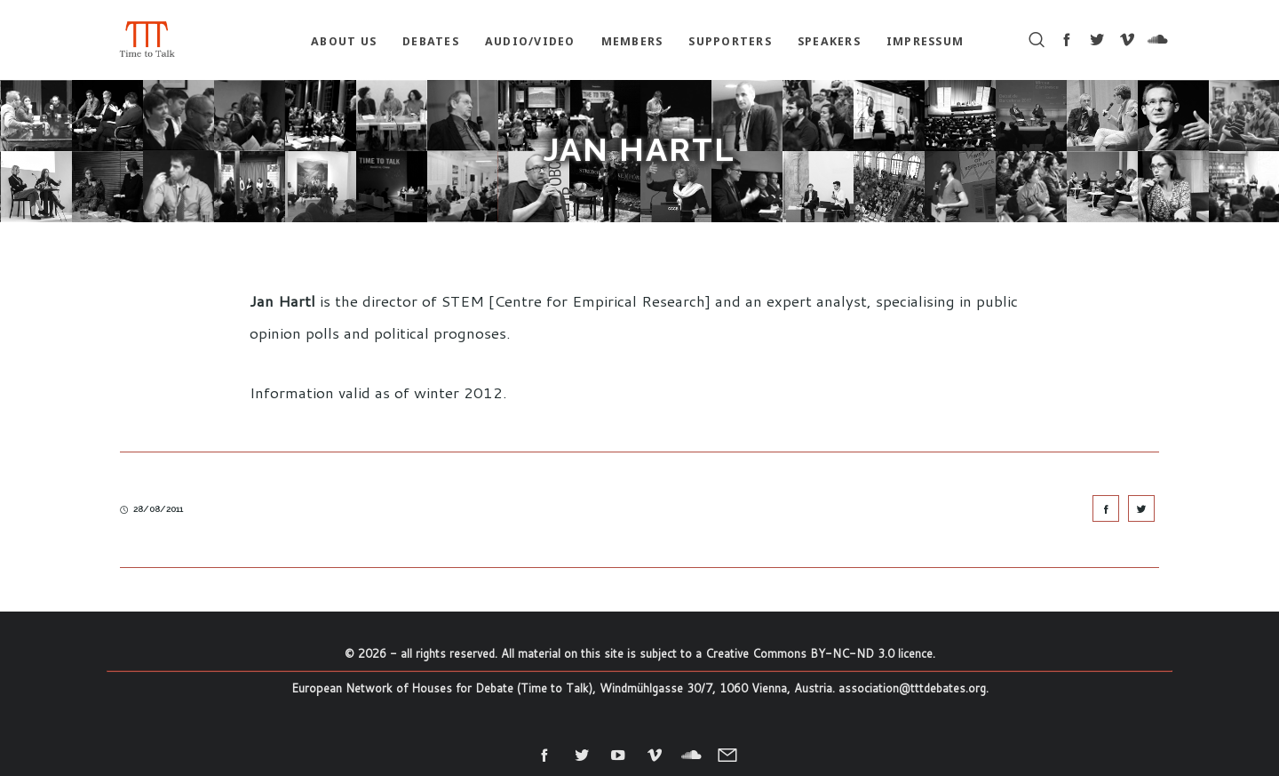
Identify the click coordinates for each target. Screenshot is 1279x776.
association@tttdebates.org (912, 688)
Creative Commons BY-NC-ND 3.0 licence (819, 653)
